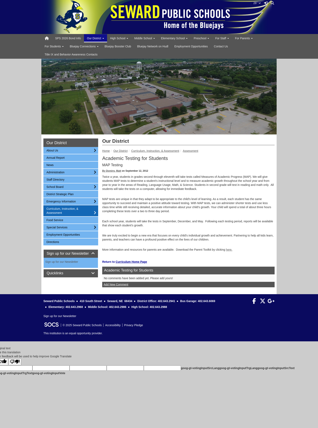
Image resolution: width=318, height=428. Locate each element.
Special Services (57, 227)
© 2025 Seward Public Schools (82, 325)
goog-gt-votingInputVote (48, 373)
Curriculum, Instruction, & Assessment (155, 150)
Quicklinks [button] (59, 273)
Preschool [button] (201, 38)
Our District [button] (95, 38)
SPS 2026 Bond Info (68, 38)
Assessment (190, 150)
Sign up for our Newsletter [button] (71, 254)
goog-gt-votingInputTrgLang (238, 368)
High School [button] (119, 38)
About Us (52, 150)
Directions (52, 242)
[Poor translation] (14, 361)
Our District (120, 150)
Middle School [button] (144, 38)
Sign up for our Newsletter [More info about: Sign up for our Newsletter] (61, 261)
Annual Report (55, 157)
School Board (54, 186)
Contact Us (221, 46)
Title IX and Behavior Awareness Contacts (71, 54)
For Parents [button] (244, 38)
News (51, 165)
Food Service (54, 220)
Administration (55, 172)
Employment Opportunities (191, 46)
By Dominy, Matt (111, 170)
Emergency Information (61, 201)
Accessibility (112, 325)
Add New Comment (116, 284)
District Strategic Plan (60, 194)
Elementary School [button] (174, 38)
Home (106, 150)
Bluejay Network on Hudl (152, 46)
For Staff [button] (222, 38)
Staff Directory (55, 179)
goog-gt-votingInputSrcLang (200, 368)
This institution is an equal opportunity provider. (73, 333)
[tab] (71, 254)
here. (229, 249)
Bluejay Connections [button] (84, 46)
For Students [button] (54, 46)
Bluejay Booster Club (118, 46)
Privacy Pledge (133, 325)
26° (257, 3)
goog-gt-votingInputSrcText (275, 368)
